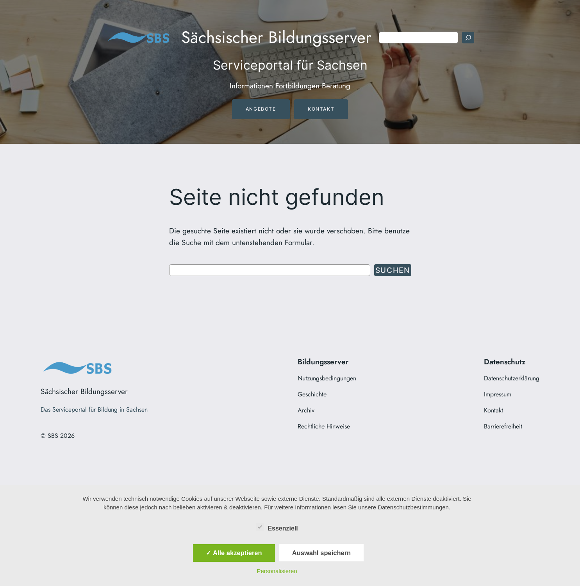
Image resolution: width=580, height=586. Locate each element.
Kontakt (321, 109)
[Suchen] (468, 37)
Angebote (261, 109)
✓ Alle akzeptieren (234, 552)
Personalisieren (277, 571)
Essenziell (277, 527)
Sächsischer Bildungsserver (276, 37)
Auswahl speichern (321, 552)
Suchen (392, 270)
